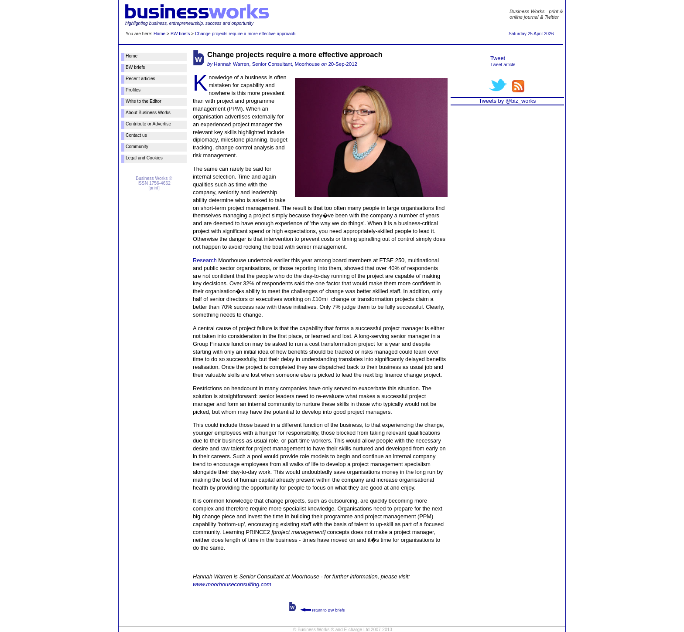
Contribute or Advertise (148, 124)
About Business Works (148, 112)
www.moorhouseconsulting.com (232, 584)
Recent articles (140, 78)
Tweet (497, 58)
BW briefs (180, 33)
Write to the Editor (143, 101)
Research (205, 260)
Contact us (136, 135)
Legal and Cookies (144, 157)
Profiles (133, 90)
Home (159, 33)
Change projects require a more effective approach (245, 33)
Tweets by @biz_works (507, 101)
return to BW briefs (322, 610)
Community (137, 146)
